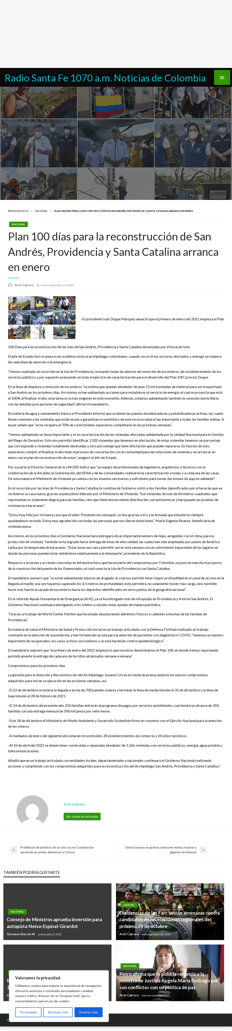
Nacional (41, 210)
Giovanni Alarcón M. (21, 934)
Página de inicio (18, 210)
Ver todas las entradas (82, 816)
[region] (59, 996)
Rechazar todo (58, 1012)
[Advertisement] (116, 34)
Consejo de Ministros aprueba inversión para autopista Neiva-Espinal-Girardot (54, 922)
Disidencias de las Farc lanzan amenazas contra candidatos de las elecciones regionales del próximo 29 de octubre (169, 919)
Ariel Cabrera (24, 285)
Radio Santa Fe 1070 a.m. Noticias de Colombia (105, 78)
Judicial (129, 904)
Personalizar (28, 1012)
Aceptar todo (88, 1012)
